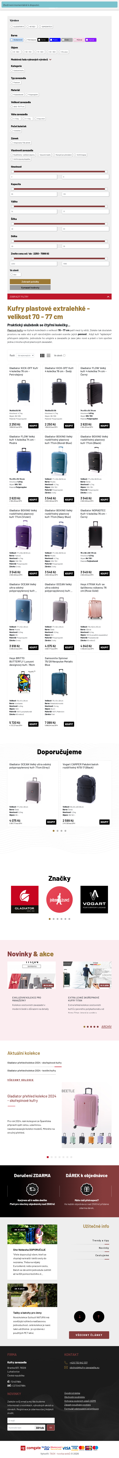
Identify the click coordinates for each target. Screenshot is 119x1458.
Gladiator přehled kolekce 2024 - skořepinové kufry (34, 1062)
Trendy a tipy (100, 1240)
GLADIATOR (17, 26)
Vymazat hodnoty (30, 287)
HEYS (31, 26)
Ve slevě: (58, 355)
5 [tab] (65, 919)
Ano (13, 274)
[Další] (80, 1317)
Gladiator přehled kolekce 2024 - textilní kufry (31, 1070)
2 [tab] (57, 831)
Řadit (12, 355)
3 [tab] (61, 831)
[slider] (12, 171)
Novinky (104, 1247)
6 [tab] (69, 919)
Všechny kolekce (20, 1080)
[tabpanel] (32, 794)
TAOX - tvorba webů (60, 1453)
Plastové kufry (15, 330)
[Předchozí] (99, 1317)
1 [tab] (54, 831)
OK (50, 1427)
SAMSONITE (45, 26)
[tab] (106, 1026)
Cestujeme (102, 1255)
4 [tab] (65, 831)
